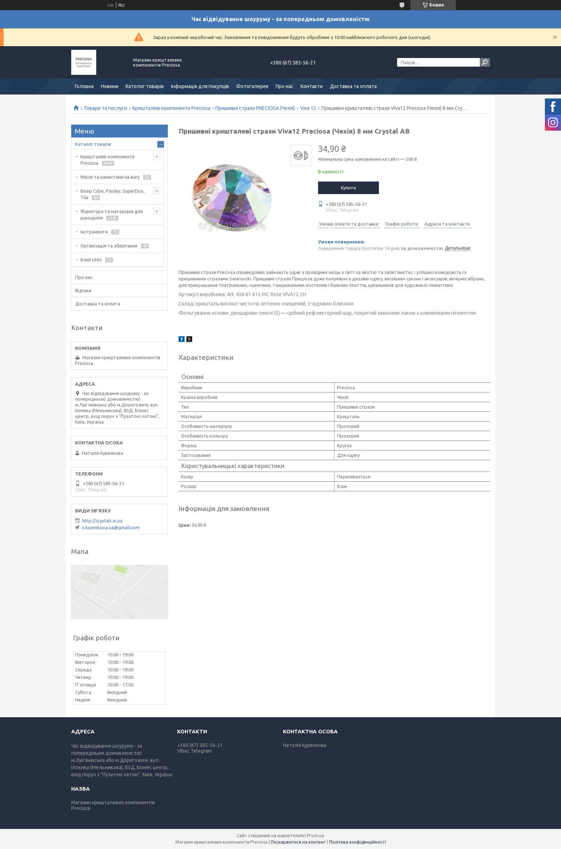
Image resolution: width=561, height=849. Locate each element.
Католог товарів (145, 86)
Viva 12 (308, 108)
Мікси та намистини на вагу (110, 176)
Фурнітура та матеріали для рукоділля (112, 214)
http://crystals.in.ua (102, 520)
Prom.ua (315, 835)
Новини (109, 86)
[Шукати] (485, 62)
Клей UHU (91, 259)
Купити (348, 187)
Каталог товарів (93, 143)
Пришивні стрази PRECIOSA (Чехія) (255, 108)
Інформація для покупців (200, 86)
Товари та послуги (105, 108)
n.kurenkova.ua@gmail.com (111, 527)
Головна (84, 86)
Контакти (312, 86)
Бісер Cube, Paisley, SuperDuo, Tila (113, 194)
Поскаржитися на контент (298, 842)
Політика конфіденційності (357, 842)
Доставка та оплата (353, 86)
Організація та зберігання (109, 245)
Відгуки (83, 290)
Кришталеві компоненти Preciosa (171, 108)
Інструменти (94, 231)
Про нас (284, 86)
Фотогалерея (252, 86)
